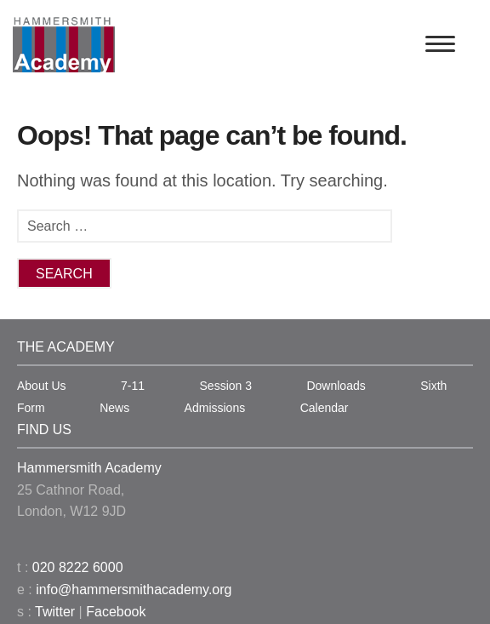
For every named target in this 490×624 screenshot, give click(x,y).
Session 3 (226, 385)
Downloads (335, 385)
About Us (41, 385)
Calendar (324, 408)
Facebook (115, 611)
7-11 (133, 385)
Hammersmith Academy (89, 468)
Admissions (215, 408)
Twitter (55, 611)
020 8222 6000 (77, 567)
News (114, 408)
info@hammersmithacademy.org (133, 589)
